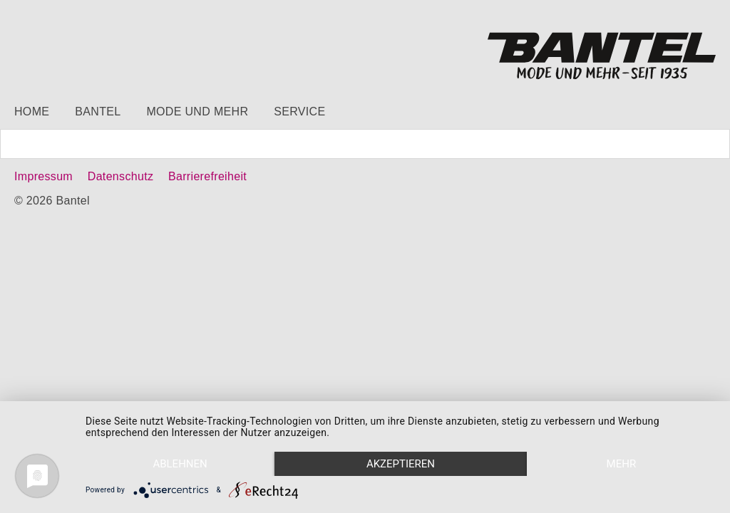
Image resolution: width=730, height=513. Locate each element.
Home (31, 111)
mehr (622, 463)
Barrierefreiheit (207, 176)
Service (299, 111)
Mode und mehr (197, 111)
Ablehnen (180, 463)
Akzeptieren (400, 463)
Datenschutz (120, 176)
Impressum (43, 176)
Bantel (97, 111)
